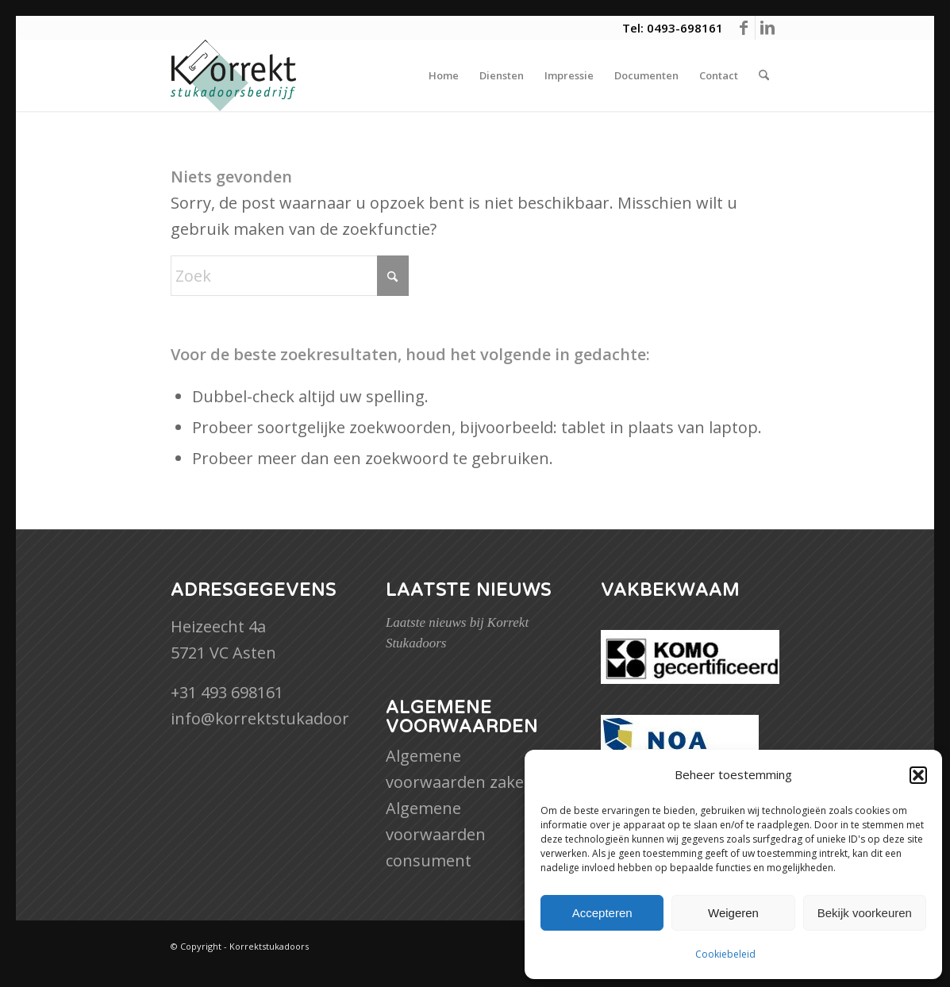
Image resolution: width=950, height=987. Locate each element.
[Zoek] (763, 75)
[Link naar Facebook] (743, 28)
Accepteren (602, 913)
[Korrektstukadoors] (233, 75)
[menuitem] (443, 75)
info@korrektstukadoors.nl (273, 718)
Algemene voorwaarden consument (436, 834)
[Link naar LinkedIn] (767, 28)
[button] (918, 775)
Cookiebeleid (725, 954)
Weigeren (733, 913)
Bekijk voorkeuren (864, 913)
